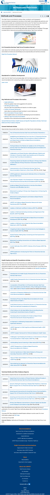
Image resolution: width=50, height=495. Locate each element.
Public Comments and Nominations (25, 445)
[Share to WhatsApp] (44, 16)
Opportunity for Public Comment (25, 447)
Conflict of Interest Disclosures (12, 109)
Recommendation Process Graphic (13, 113)
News (25, 457)
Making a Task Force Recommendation (14, 116)
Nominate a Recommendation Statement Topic (25, 452)
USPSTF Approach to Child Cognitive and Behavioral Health (26, 327)
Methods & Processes (25, 473)
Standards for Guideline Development (25, 433)
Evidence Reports (21, 288)
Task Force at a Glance (25, 469)
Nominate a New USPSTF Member (25, 450)
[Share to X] (42, 16)
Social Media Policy (25, 492)
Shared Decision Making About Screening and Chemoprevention (27, 234)
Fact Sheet (30, 170)
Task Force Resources (25, 476)
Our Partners (25, 478)
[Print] (48, 16)
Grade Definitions (9, 102)
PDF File (38, 181)
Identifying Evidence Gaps (11, 105)
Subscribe (41, 1)
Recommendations (25, 429)
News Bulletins (25, 459)
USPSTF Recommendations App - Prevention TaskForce (25, 440)
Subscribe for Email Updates (25, 462)
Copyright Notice (25, 491)
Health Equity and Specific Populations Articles (28, 121)
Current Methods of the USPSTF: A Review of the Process (25, 246)
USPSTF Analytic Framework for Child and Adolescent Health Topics (28, 333)
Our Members (25, 471)
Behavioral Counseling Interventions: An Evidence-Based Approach (28, 240)
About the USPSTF (7, 12)
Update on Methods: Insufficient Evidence (21, 208)
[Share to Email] (46, 16)
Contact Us (25, 481)
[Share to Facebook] (40, 16)
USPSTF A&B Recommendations (25, 438)
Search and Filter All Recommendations (25, 431)
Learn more (5, 82)
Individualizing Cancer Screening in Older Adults (23, 342)
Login (25, 489)
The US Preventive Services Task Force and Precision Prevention (27, 132)
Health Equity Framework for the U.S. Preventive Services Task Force (28, 279)
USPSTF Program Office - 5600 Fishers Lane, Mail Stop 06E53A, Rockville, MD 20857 (25, 494)
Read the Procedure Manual (9, 54)
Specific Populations (41, 268)
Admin (25, 487)
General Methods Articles (8, 121)
